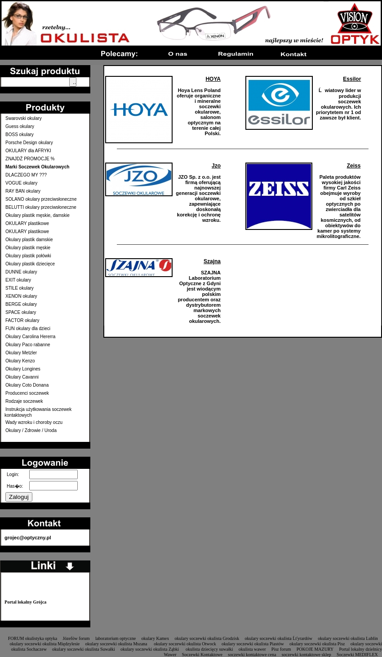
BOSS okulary (19, 134)
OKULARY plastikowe (27, 223)
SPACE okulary (20, 312)
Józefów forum (75, 638)
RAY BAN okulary (22, 191)
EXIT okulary (18, 280)
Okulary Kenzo (20, 360)
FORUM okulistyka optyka (32, 638)
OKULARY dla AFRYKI (28, 150)
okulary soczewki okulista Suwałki (83, 649)
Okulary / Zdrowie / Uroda (31, 430)
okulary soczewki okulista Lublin (348, 638)
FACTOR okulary (22, 320)
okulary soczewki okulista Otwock (185, 643)
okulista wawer (252, 649)
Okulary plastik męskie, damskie (37, 215)
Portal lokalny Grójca (25, 602)
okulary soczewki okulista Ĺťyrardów (278, 638)
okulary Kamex (155, 638)
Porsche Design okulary (29, 142)
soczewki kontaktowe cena (252, 654)
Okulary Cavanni (22, 377)
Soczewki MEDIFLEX (357, 654)
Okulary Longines (22, 368)
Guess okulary (19, 126)
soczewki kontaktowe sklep (306, 654)
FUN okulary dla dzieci (27, 328)
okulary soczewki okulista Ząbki (150, 649)
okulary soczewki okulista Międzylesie (44, 643)
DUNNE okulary (21, 271)
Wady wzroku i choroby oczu (33, 422)
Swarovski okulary (23, 118)
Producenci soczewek (27, 393)
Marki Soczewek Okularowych (37, 166)
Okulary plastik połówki (28, 255)
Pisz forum (281, 649)
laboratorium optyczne (115, 638)
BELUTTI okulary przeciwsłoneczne (40, 207)
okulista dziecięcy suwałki (209, 649)
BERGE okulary (21, 304)
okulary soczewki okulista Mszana (116, 643)
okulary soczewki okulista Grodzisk (207, 638)
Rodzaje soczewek (24, 401)
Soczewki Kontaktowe (202, 654)
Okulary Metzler (21, 352)
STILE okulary (19, 288)
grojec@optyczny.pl (27, 537)
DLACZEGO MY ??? (26, 174)
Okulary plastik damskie (29, 239)
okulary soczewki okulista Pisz (317, 643)
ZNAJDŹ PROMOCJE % (29, 158)
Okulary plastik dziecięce (30, 263)
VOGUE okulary (21, 183)
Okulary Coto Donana (27, 385)
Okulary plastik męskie (27, 247)
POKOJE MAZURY (315, 649)
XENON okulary (21, 296)
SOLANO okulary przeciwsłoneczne (40, 199)
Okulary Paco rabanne (27, 344)
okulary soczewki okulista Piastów (253, 643)
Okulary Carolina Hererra (30, 336)
